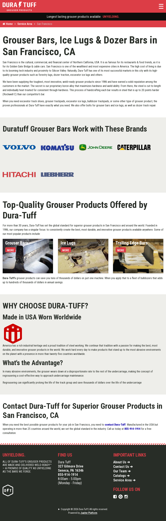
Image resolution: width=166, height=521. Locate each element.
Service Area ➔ (124, 480)
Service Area (24, 24)
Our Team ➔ (122, 471)
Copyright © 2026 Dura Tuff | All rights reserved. (84, 509)
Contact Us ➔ (123, 467)
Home (8, 24)
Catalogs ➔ (121, 476)
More (10, 250)
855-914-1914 (68, 475)
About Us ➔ (121, 462)
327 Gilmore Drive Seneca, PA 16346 (71, 468)
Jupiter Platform (88, 512)
